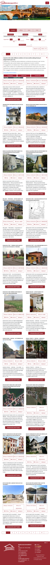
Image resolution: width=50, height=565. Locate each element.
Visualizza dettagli (13, 99)
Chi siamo (38, 551)
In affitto (38, 547)
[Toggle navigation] (47, 3)
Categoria (10, 34)
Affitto (21, 30)
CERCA (43, 48)
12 (41, 54)
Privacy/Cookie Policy (40, 554)
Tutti (37, 30)
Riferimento (22, 44)
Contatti (38, 552)
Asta (29, 30)
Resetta (36, 48)
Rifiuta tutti (23, 75)
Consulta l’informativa (9, 73)
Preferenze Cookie (40, 556)
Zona (40, 34)
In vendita (38, 546)
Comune (25, 34)
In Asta (38, 549)
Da (11, 39)
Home (37, 544)
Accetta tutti (37, 75)
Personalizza (10, 75)
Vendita (13, 30)
